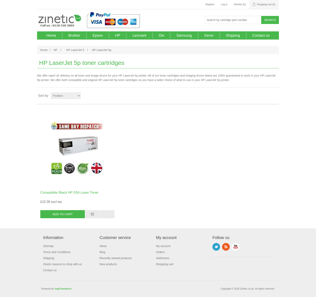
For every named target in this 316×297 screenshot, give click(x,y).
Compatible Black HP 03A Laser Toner (69, 192)
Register (209, 4)
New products (108, 264)
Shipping (233, 35)
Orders (160, 252)
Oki (161, 35)
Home (51, 35)
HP (117, 35)
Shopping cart (164, 264)
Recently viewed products (116, 258)
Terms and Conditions (56, 252)
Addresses (162, 258)
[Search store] (233, 20)
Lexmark (139, 35)
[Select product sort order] (66, 95)
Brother (74, 35)
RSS (226, 247)
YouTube (235, 247)
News (103, 246)
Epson (98, 35)
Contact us (261, 35)
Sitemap (48, 246)
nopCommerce (63, 288)
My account (163, 246)
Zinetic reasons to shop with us (62, 264)
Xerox (209, 35)
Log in (224, 4)
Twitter (216, 247)
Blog (102, 252)
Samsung (184, 35)
